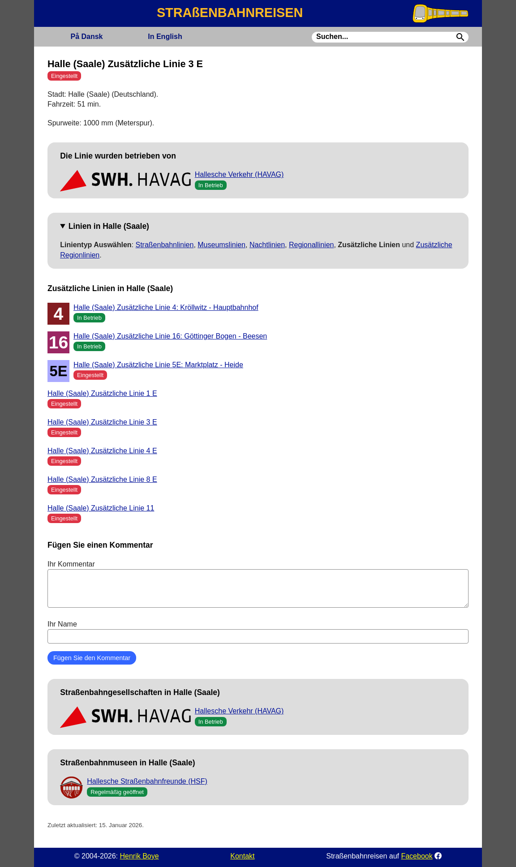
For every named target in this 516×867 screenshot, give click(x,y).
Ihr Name (258, 632)
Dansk (86, 36)
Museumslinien (221, 245)
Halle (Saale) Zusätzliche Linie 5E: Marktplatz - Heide (158, 365)
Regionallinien (311, 245)
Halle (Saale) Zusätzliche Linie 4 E (102, 451)
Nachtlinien (267, 245)
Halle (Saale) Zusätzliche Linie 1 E (102, 393)
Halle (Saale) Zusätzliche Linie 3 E (102, 422)
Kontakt (242, 856)
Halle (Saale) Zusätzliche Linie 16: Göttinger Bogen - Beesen (170, 336)
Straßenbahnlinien (165, 245)
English (165, 36)
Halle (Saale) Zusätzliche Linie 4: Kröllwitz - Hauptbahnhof (165, 307)
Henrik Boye (139, 856)
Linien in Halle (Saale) (109, 226)
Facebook (416, 856)
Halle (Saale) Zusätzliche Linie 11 (100, 508)
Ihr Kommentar (258, 584)
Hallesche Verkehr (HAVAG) (239, 174)
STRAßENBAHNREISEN (230, 12)
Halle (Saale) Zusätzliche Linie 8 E (102, 479)
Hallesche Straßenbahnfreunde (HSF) (147, 781)
